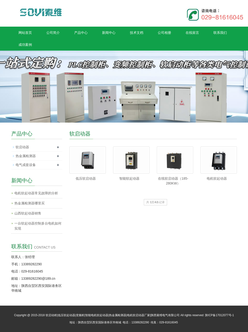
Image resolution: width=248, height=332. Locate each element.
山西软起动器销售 (27, 213)
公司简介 (53, 33)
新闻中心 (108, 33)
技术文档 (136, 33)
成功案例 (25, 45)
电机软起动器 (217, 178)
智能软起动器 (129, 178)
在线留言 (192, 33)
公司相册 (164, 33)
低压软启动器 (86, 178)
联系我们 (220, 33)
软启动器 (22, 147)
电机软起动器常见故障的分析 (36, 193)
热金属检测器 (26, 156)
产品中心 (81, 33)
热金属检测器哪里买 (29, 203)
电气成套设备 (26, 165)
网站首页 (25, 33)
